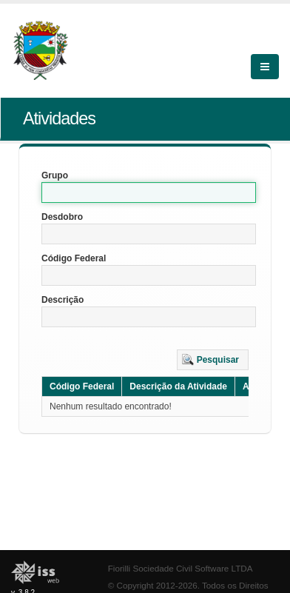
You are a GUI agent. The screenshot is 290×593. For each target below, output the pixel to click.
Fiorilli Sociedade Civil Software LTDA (180, 568)
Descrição (62, 300)
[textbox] (148, 192)
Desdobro (62, 217)
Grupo (54, 175)
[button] (213, 359)
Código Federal (73, 258)
